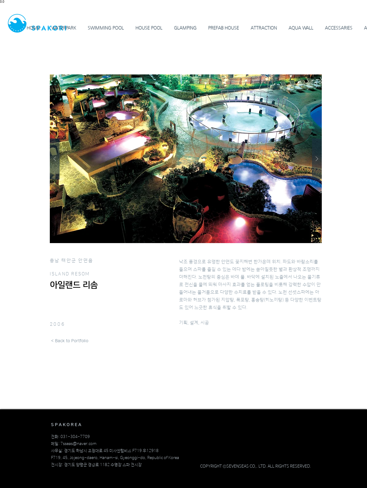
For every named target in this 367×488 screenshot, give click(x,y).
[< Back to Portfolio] (70, 341)
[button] (186, 158)
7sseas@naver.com (79, 444)
